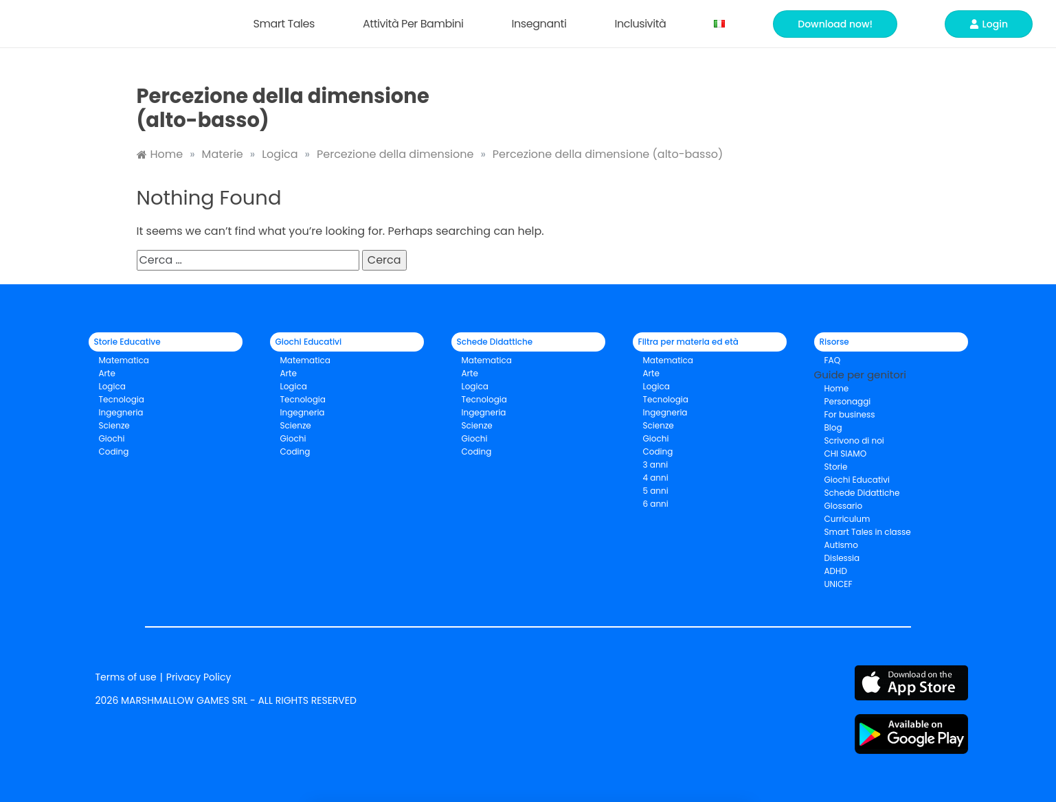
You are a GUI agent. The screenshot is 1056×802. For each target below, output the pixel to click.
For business (849, 414)
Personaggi (847, 401)
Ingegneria (121, 412)
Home (836, 388)
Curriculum (847, 519)
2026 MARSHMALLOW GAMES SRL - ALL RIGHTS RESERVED (226, 700)
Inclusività (643, 24)
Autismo (841, 545)
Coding (114, 451)
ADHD (835, 571)
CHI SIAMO (845, 453)
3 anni (656, 464)
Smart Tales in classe (867, 532)
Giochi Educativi (857, 479)
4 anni (656, 477)
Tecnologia (121, 399)
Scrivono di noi (854, 440)
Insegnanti (543, 24)
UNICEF (838, 584)
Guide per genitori (860, 374)
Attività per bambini (417, 24)
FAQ (832, 360)
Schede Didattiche (862, 493)
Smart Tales (287, 24)
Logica (112, 386)
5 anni (656, 490)
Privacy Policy (199, 677)
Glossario (843, 506)
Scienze (114, 425)
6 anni (656, 503)
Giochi (293, 438)
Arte (107, 373)
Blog (833, 427)
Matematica (124, 360)
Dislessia (842, 558)
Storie (836, 466)
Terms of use (126, 677)
